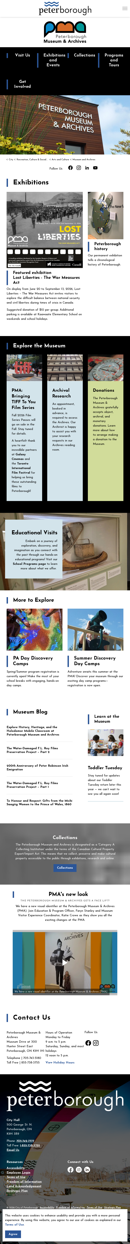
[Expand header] (125, 8)
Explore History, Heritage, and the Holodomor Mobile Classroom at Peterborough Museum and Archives (33, 731)
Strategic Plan (17, 1191)
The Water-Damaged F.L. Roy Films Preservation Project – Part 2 (32, 750)
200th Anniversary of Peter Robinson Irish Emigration (37, 767)
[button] (65, 962)
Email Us (13, 1150)
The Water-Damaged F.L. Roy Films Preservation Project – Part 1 (32, 785)
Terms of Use (14, 1224)
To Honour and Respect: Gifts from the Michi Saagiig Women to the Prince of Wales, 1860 (39, 802)
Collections (65, 868)
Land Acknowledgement (24, 1186)
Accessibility (16, 1168)
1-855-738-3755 (30, 1145)
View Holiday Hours (60, 1062)
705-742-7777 (25, 1141)
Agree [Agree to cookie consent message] (13, 1234)
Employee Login (18, 1172)
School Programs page (29, 564)
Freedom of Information (24, 1181)
